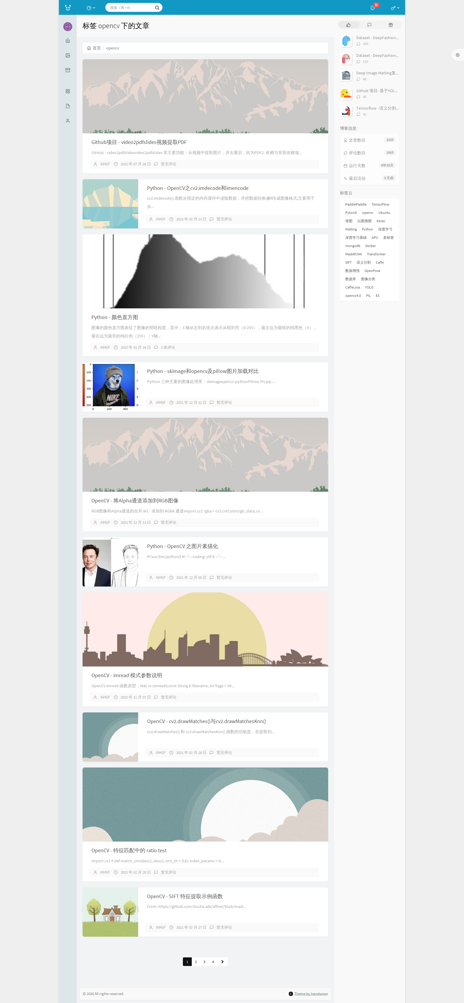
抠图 (348, 221)
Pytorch (351, 212)
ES (377, 295)
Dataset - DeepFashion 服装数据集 (387, 37)
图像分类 (368, 279)
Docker (370, 245)
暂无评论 (168, 163)
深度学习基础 (356, 237)
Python (367, 229)
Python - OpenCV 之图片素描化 (182, 546)
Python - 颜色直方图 (114, 317)
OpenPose (372, 270)
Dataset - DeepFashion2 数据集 (383, 55)
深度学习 (385, 229)
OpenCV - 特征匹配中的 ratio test (129, 850)
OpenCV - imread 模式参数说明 (126, 675)
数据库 (350, 279)
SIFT (348, 262)
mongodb (352, 245)
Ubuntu (384, 212)
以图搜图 (364, 221)
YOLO (369, 287)
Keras (381, 221)
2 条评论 (168, 347)
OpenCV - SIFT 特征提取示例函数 (185, 896)
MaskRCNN (353, 254)
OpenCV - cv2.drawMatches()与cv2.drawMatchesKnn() (206, 721)
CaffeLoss (352, 287)
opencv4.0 (353, 295)
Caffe (380, 262)
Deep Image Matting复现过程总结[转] (389, 73)
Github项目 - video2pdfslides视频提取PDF (139, 142)
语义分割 (364, 262)
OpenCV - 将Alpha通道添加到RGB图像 (134, 500)
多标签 (388, 237)
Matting (351, 229)
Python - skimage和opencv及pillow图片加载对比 (203, 371)
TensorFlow (380, 204)
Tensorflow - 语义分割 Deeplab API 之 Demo (395, 108)
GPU (375, 237)
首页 (94, 48)
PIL (368, 295)
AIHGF (105, 163)
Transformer (376, 254)
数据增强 (352, 270)
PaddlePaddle (356, 204)
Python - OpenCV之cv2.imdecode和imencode (198, 188)
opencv (367, 212)
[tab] (348, 25)
